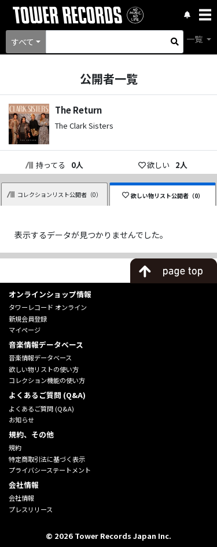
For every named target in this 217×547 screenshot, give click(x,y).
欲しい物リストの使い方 (44, 369)
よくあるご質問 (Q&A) (41, 408)
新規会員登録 (28, 318)
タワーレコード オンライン (48, 307)
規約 (15, 447)
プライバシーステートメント (50, 470)
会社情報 (21, 497)
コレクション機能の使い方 (47, 380)
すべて (22, 42)
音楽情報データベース (40, 357)
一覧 (195, 39)
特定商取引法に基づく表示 (47, 459)
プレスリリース (31, 509)
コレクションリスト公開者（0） (54, 194)
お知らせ (21, 419)
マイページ (25, 329)
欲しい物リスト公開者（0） (163, 195)
